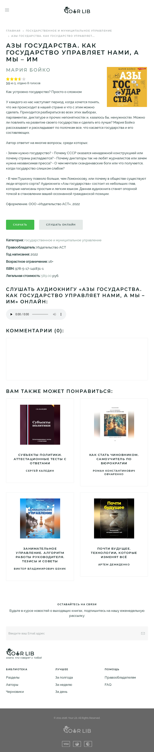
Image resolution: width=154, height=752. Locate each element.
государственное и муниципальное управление (69, 30)
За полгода (64, 677)
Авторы (12, 685)
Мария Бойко (28, 70)
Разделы (12, 677)
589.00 (46, 276)
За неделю (63, 685)
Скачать (20, 224)
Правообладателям (120, 677)
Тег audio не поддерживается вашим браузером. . (36, 314)
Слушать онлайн (61, 224)
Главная (13, 30)
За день (61, 692)
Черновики (15, 692)
